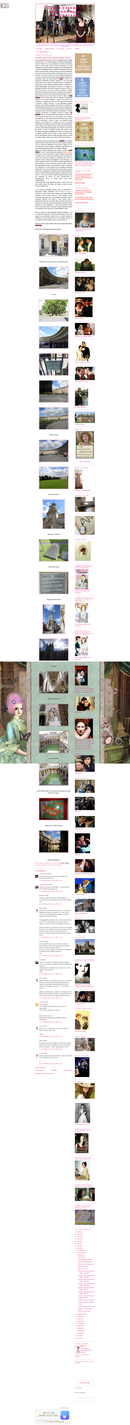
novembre (81, 1252)
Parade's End (81, 1257)
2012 (78, 1248)
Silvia (40, 908)
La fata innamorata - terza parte (86, 1300)
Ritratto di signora (49, 48)
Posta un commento (40, 1067)
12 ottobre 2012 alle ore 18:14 (50, 955)
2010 (78, 1338)
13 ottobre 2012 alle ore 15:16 (50, 1036)
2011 (78, 1335)
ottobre (80, 1255)
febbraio (80, 1330)
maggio (80, 1323)
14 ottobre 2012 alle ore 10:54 (50, 1049)
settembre (81, 1314)
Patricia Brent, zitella (83, 1266)
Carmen (41, 1002)
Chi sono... (69, 48)
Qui (43, 62)
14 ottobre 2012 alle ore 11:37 (50, 1063)
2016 (78, 1239)
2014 (78, 1243)
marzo (80, 1328)
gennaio (80, 1333)
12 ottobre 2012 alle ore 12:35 (50, 880)
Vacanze (58, 865)
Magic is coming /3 (83, 1268)
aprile (79, 1326)
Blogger (88, 1382)
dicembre (80, 1250)
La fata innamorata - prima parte (86, 1306)
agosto (80, 1316)
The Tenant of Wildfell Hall (84, 1261)
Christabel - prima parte (84, 1311)
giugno (80, 1321)
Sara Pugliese (43, 873)
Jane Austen (51, 865)
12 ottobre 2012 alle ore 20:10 (50, 998)
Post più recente (39, 1070)
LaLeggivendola (43, 884)
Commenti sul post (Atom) (47, 1073)
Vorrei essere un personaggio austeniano (65, 11)
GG (40, 959)
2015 (78, 1241)
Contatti (77, 48)
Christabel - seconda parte (85, 1308)
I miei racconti (60, 48)
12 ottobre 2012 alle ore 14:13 (50, 904)
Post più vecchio (68, 1070)
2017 (78, 1236)
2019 (78, 1232)
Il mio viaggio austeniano (42, 51)
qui (46, 62)
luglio (79, 1318)
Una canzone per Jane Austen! (86, 1264)
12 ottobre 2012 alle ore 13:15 (50, 891)
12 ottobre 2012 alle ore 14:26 (50, 937)
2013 (78, 1246)
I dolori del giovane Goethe (85, 1259)
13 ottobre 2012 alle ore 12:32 (50, 1022)
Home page (39, 48)
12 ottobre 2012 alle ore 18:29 (50, 974)
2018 (78, 1234)
